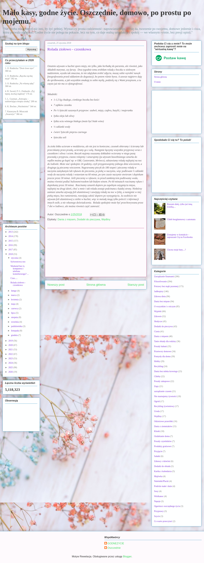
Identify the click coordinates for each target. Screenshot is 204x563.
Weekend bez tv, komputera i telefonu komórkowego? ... (20, 270)
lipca (13, 313)
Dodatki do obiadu (162, 466)
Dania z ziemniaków (163, 426)
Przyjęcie (158, 451)
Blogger (127, 556)
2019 (10, 341)
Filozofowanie (160, 281)
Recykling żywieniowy (164, 406)
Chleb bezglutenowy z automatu (181, 219)
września (15, 322)
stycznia (15, 258)
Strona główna (96, 284)
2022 (10, 354)
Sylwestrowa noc (18, 262)
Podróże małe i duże (163, 486)
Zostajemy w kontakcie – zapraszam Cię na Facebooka (180, 236)
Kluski (157, 431)
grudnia (14, 335)
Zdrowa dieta (160, 296)
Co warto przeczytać (163, 521)
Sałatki (157, 456)
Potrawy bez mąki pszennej (166, 286)
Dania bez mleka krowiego (166, 371)
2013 (10, 232)
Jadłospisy (158, 291)
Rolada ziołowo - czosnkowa (18, 283)
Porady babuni (160, 346)
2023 (10, 358)
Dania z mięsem (67, 219)
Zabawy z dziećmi (162, 461)
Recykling (158, 366)
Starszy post (135, 284)
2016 (10, 245)
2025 (10, 367)
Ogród (157, 401)
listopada (15, 331)
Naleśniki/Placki (161, 481)
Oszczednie (114, 548)
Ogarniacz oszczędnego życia (167, 506)
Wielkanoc (159, 496)
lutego (14, 291)
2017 (10, 249)
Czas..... (14, 278)
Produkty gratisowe (162, 446)
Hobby (157, 361)
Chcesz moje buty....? (176, 250)
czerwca (15, 308)
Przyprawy (159, 511)
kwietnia (15, 299)
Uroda (157, 411)
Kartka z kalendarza (163, 471)
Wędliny (105, 219)
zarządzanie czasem (163, 391)
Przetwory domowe (162, 351)
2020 (10, 345)
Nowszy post (55, 284)
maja (13, 304)
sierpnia (15, 317)
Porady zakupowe (162, 381)
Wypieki (157, 311)
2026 (10, 372)
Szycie (157, 516)
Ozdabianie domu (162, 436)
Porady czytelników (163, 441)
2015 (10, 241)
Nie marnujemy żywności (165, 396)
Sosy (156, 491)
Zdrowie (157, 316)
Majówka (158, 476)
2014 (10, 236)
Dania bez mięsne (162, 301)
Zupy (156, 386)
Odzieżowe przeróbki (163, 421)
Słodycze (158, 321)
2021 (10, 349)
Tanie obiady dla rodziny (165, 341)
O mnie (157, 82)
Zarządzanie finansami (164, 276)
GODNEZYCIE (115, 543)
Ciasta (157, 331)
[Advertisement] (95, 253)
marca (14, 295)
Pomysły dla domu (162, 356)
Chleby (157, 376)
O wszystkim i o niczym (164, 306)
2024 (10, 363)
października (17, 326)
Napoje (157, 501)
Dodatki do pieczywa (88, 219)
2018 (10, 254)
